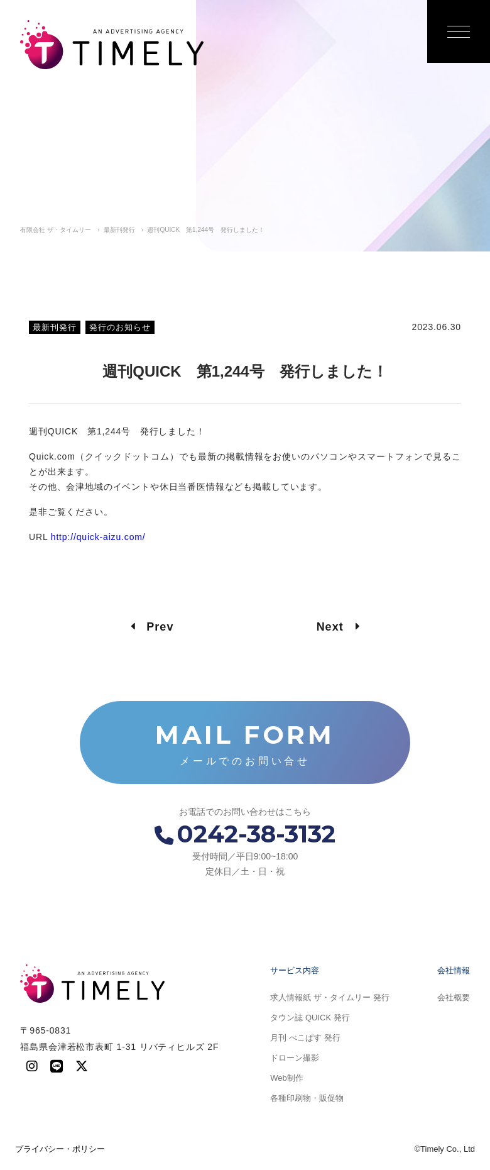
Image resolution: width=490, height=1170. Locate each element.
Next (338, 627)
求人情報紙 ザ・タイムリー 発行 (329, 997)
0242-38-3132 (245, 834)
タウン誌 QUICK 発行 (309, 1017)
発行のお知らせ (120, 327)
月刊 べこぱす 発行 (305, 1037)
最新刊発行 (55, 327)
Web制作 (286, 1078)
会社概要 (453, 997)
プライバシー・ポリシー (60, 1149)
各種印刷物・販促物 (307, 1098)
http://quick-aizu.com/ (98, 537)
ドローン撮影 (294, 1057)
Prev (152, 627)
